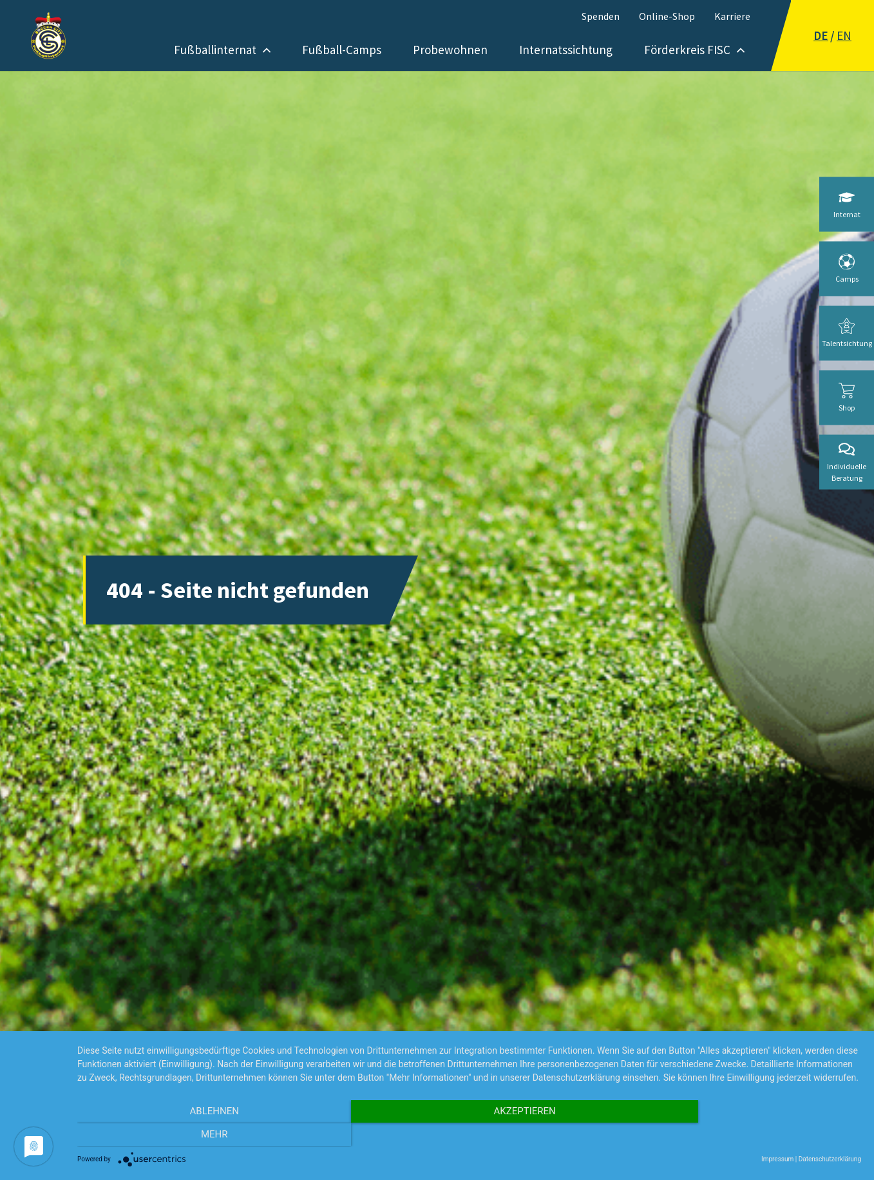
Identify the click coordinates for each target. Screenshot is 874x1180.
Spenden (601, 16)
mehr (743, 1135)
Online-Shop (667, 16)
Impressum (777, 1159)
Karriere (732, 16)
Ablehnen (194, 1135)
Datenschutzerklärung (830, 1159)
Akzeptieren (469, 1135)
